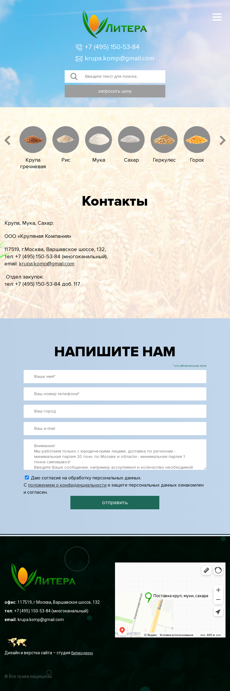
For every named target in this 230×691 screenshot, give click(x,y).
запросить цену (115, 91)
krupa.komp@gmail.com (120, 58)
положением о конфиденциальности (67, 485)
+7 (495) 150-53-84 (112, 47)
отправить (115, 502)
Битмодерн (82, 652)
